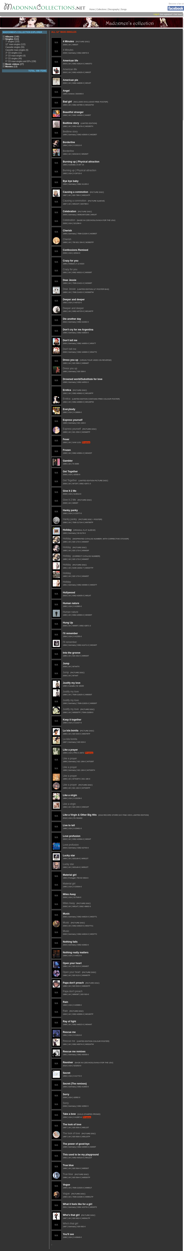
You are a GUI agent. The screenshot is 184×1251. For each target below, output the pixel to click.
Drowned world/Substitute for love (82, 379)
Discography (113, 9)
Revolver (68, 1062)
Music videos (14, 64)
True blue (68, 1165)
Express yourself (72, 420)
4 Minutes (68, 41)
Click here (177, 14)
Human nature (71, 603)
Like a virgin (70, 795)
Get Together (70, 471)
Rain (65, 1002)
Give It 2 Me (69, 490)
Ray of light (69, 1021)
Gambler (68, 460)
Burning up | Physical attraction (81, 161)
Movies (11, 66)
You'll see (68, 1234)
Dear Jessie (69, 280)
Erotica (67, 390)
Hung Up (68, 622)
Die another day (72, 318)
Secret (66, 1073)
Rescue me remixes (74, 1051)
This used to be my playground (81, 1154)
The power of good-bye (76, 1143)
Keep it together (72, 719)
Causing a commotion (75, 192)
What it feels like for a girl (77, 1204)
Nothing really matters (76, 952)
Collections (101, 9)
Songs (124, 9)
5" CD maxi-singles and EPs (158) (20, 61)
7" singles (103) (12, 41)
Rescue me (69, 1032)
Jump (66, 663)
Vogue (66, 1184)
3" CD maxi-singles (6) (15, 56)
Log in (156, 14)
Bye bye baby (70, 181)
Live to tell (69, 825)
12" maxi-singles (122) (15, 44)
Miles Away (69, 894)
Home (92, 9)
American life (70, 60)
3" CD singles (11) (13, 53)
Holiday (67, 529)
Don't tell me (70, 340)
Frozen (67, 450)
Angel (66, 90)
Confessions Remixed (75, 250)
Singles (12, 39)
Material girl (69, 874)
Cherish (67, 230)
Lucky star (69, 855)
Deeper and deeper (74, 299)
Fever (66, 439)
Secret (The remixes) (75, 1083)
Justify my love (71, 682)
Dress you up (70, 360)
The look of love (72, 1124)
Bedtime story (71, 123)
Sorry (66, 1094)
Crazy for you (70, 260)
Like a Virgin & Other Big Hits (80, 814)
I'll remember (70, 633)
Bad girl (67, 101)
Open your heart (72, 963)
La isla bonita (70, 730)
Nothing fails (70, 941)
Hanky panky (70, 510)
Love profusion (71, 836)
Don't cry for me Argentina (78, 329)
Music (66, 913)
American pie (70, 80)
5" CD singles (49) (13, 58)
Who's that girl (71, 1215)
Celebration (69, 211)
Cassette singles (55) (14, 47)
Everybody (69, 409)
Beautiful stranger (73, 112)
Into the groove (71, 652)
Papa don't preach (73, 982)
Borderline (69, 142)
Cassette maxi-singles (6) (16, 50)
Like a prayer (70, 749)
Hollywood (69, 592)
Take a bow (69, 1114)
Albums (12, 36)
